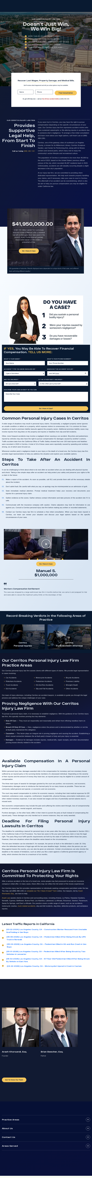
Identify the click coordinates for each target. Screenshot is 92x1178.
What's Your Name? (12, 359)
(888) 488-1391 (65, 99)
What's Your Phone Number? (59, 359)
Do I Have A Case (28, 251)
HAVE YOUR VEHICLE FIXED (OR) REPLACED (45, 47)
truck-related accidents (26, 908)
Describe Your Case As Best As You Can (20, 389)
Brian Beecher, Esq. (52, 1054)
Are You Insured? (11, 379)
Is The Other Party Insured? (50, 379)
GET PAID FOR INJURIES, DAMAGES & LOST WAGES (48, 42)
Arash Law (6, 900)
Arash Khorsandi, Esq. (14, 1054)
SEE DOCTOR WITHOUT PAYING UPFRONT (44, 44)
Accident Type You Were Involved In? (20, 369)
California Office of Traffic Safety (37, 441)
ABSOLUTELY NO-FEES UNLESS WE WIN (43, 39)
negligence (26, 451)
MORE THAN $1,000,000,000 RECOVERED (44, 36)
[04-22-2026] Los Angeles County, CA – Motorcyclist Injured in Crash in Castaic (44, 968)
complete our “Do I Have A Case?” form (42, 893)
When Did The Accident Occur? (60, 369)
